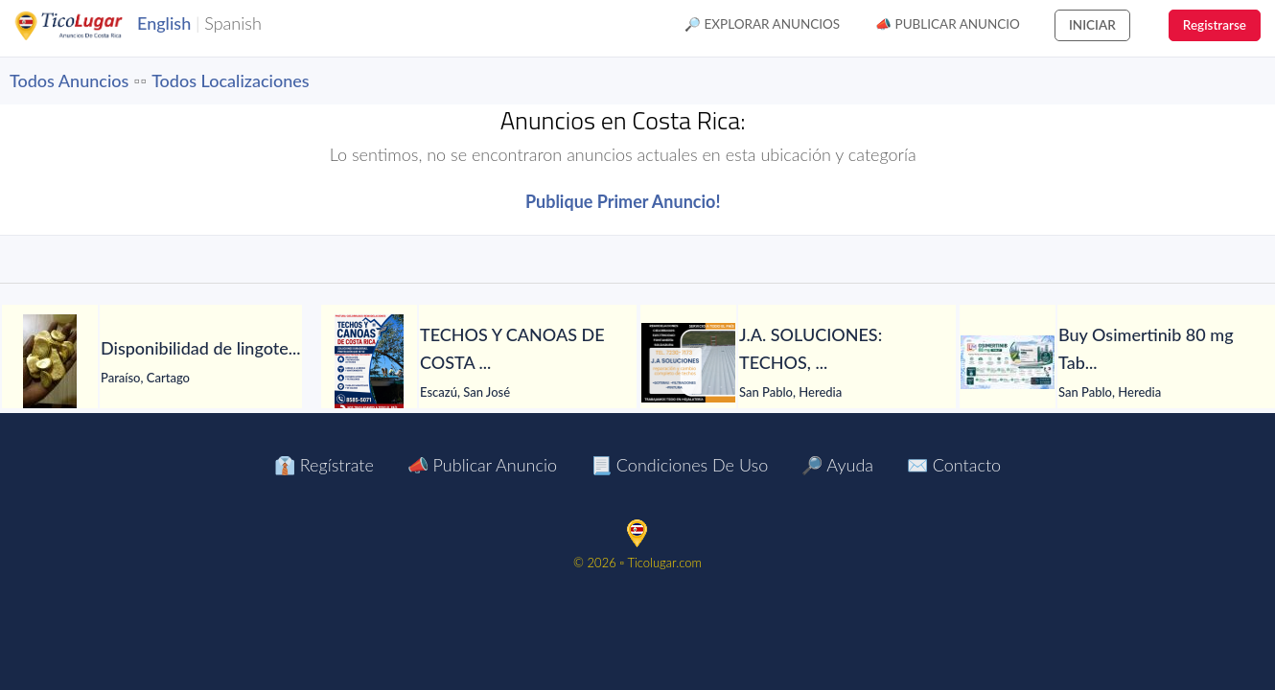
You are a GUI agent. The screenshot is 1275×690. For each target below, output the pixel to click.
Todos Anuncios (69, 80)
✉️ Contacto (954, 464)
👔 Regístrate (324, 464)
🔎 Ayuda (837, 464)
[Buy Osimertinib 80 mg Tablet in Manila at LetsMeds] (1008, 362)
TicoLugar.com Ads (89, 26)
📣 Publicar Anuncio (947, 24)
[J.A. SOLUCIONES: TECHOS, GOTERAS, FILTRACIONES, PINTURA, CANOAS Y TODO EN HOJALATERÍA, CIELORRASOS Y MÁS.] (688, 362)
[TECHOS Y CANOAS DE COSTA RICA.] (369, 362)
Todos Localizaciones (230, 80)
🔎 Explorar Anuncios (762, 24)
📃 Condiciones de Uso (679, 464)
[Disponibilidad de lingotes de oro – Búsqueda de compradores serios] (50, 362)
